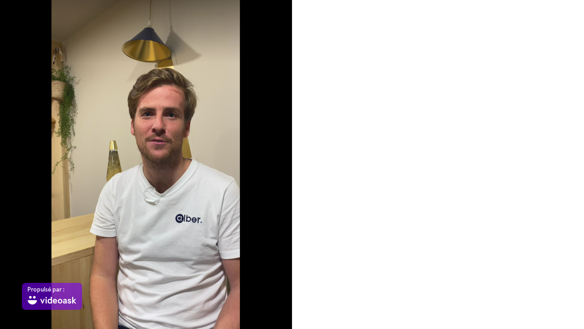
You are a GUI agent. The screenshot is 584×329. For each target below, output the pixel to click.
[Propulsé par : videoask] (52, 296)
